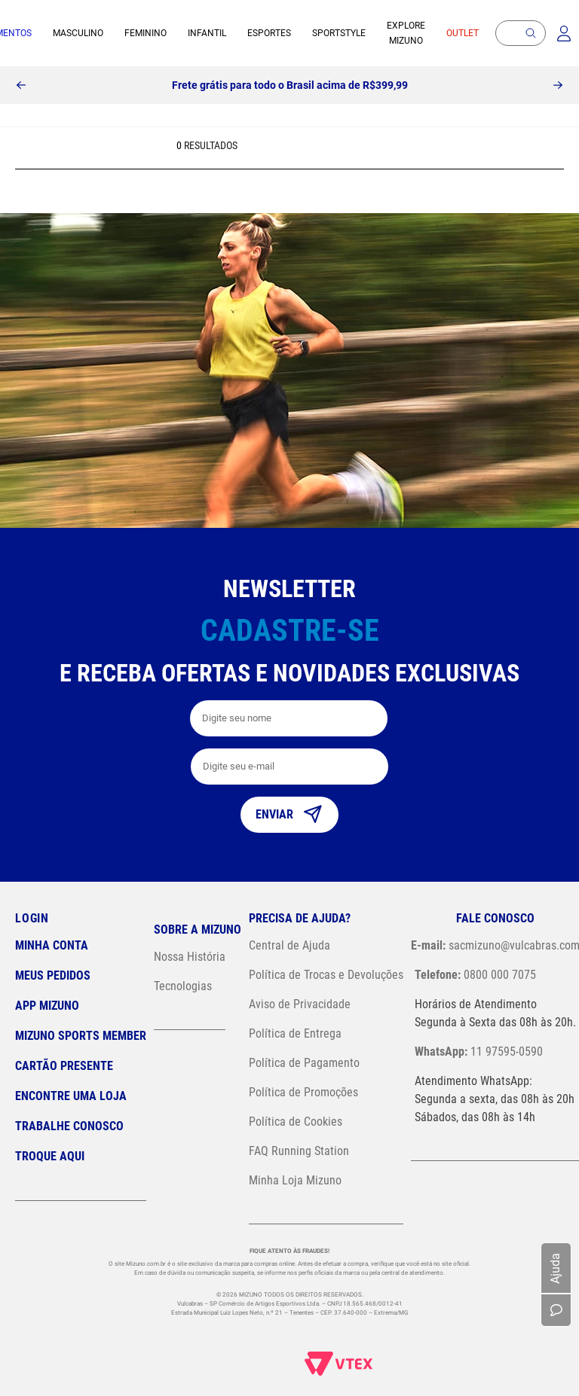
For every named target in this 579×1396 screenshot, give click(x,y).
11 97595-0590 (479, 1051)
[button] (531, 33)
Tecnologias (183, 986)
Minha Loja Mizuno (295, 1180)
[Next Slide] (558, 85)
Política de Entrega (295, 1033)
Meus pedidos (52, 975)
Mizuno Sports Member (80, 1036)
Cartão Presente (64, 1066)
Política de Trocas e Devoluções (326, 975)
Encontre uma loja (71, 1096)
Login (32, 918)
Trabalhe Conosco (69, 1126)
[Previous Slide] (21, 85)
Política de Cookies (295, 1121)
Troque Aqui (49, 1156)
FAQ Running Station (299, 1151)
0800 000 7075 (475, 975)
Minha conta (51, 945)
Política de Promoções (303, 1092)
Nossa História (189, 956)
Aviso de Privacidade (300, 1004)
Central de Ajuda (289, 945)
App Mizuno (47, 1005)
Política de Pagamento (304, 1063)
